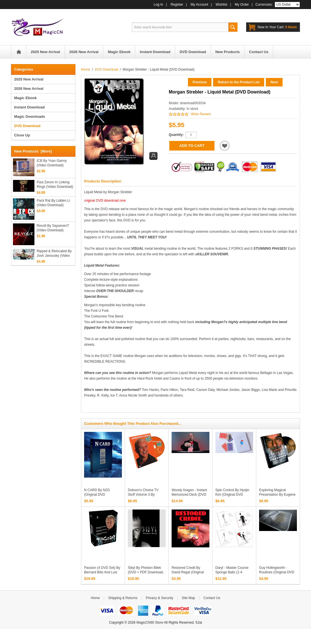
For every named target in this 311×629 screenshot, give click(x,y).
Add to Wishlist (225, 146)
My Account (199, 4)
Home (18, 51)
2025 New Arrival (28, 79)
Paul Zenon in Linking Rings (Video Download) (55, 184)
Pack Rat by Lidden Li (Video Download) (53, 203)
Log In (158, 4)
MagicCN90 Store (149, 622)
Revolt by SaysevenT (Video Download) (53, 228)
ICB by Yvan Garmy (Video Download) (52, 163)
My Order (242, 4)
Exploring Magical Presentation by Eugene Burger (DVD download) (277, 494)
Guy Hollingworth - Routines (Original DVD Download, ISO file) (276, 572)
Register (176, 4)
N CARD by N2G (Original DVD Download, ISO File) (99, 494)
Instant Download (29, 107)
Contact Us (211, 598)
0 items (277, 27)
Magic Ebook (25, 98)
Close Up (22, 135)
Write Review (201, 114)
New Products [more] (33, 151)
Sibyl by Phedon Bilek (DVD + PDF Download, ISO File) (146, 572)
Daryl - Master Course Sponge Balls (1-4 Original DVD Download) (233, 572)
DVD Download (106, 69)
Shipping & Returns (122, 598)
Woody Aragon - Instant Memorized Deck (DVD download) (189, 494)
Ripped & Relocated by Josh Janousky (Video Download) (54, 253)
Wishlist (221, 4)
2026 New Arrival (28, 88)
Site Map (188, 598)
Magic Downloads (29, 116)
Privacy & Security (159, 598)
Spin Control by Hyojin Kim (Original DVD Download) (232, 494)
